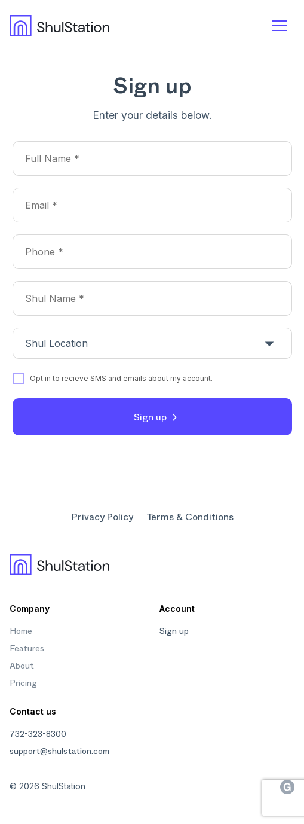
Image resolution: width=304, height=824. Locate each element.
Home (21, 630)
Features (27, 648)
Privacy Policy (102, 516)
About (22, 665)
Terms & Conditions (190, 516)
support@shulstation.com (59, 750)
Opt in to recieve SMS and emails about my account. (121, 378)
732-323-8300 (38, 733)
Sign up (150, 416)
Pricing (23, 682)
